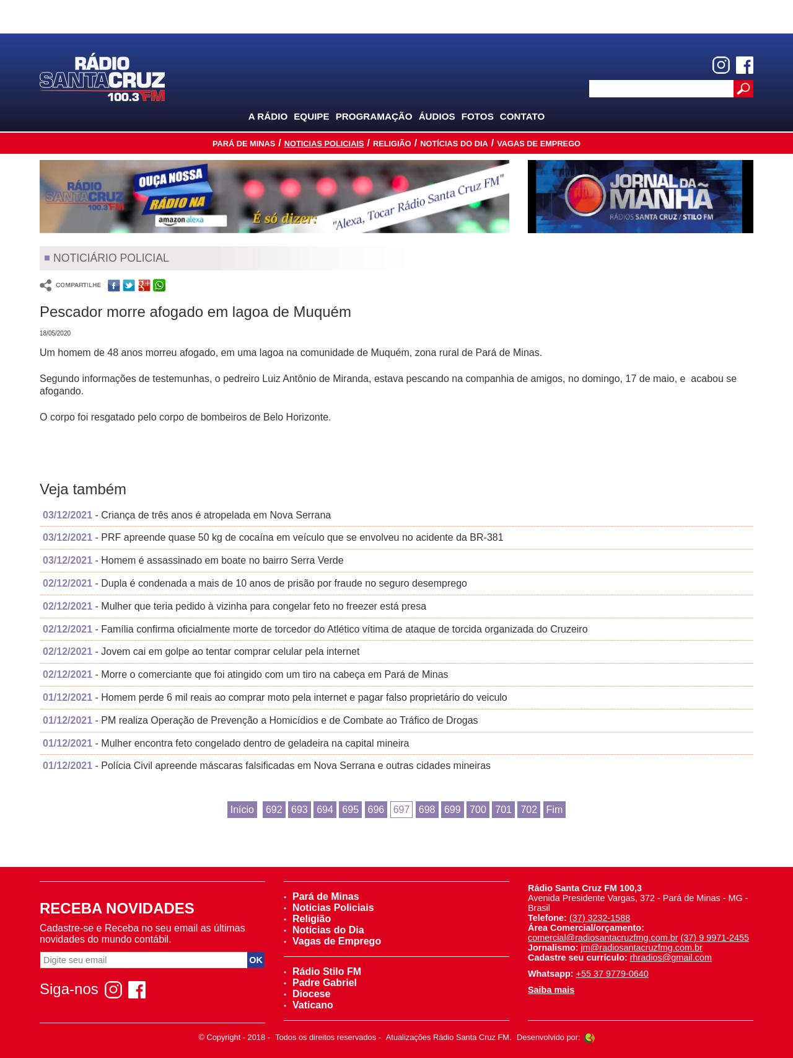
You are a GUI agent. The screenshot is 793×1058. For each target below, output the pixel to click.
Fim (554, 809)
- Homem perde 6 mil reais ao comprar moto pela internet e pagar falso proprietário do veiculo (275, 697)
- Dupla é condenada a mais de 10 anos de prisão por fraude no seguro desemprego (255, 583)
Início (242, 809)
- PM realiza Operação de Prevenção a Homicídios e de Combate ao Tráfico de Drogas (260, 720)
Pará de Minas (243, 143)
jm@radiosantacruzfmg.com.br (642, 948)
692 (274, 809)
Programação (374, 116)
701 (503, 809)
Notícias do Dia (454, 143)
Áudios (437, 116)
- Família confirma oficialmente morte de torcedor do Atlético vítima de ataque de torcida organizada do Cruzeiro (315, 629)
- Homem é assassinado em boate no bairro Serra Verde (193, 560)
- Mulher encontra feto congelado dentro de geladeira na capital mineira (226, 743)
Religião (392, 143)
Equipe (311, 116)
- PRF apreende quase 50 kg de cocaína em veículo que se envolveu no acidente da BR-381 (273, 537)
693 (299, 809)
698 (427, 809)
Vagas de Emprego (539, 143)
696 (376, 809)
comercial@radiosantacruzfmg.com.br (603, 938)
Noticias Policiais (324, 143)
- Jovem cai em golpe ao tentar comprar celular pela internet (201, 651)
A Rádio (268, 116)
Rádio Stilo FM (322, 971)
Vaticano (308, 1005)
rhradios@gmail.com (671, 957)
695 (350, 809)
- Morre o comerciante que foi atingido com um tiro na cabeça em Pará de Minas (246, 674)
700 (478, 809)
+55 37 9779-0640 (612, 974)
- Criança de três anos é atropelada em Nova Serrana (187, 515)
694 (325, 809)
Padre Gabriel (320, 982)
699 (452, 809)
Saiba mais (551, 990)
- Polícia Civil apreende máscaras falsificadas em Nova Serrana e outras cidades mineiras (267, 765)
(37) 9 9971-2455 (715, 938)
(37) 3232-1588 (599, 918)
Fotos (478, 116)
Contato (522, 116)
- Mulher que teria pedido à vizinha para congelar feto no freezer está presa (234, 606)
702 (528, 809)
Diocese (307, 994)
